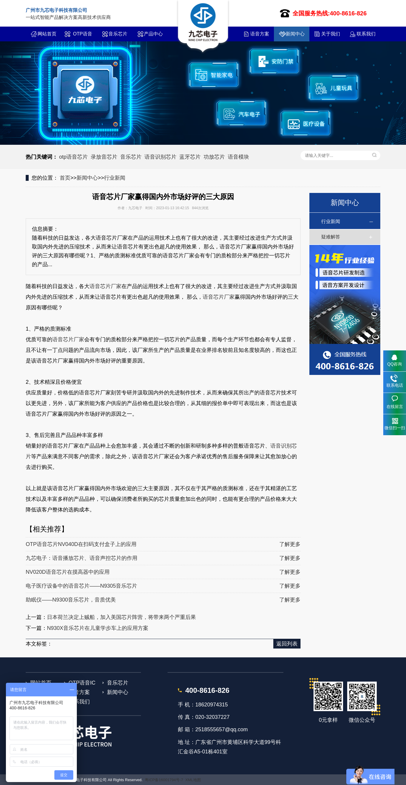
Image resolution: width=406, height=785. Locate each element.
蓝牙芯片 (190, 157)
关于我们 (330, 33)
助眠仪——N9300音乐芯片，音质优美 (71, 600)
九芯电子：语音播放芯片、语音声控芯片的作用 (81, 558)
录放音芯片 (104, 157)
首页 (65, 178)
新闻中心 (295, 33)
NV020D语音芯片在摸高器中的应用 (68, 572)
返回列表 (287, 644)
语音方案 (259, 33)
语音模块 (238, 157)
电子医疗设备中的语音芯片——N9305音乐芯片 (81, 586)
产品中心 (153, 33)
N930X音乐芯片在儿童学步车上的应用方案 (97, 628)
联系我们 (366, 33)
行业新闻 (114, 178)
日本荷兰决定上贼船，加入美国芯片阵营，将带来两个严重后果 (121, 617)
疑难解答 (330, 236)
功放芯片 (214, 157)
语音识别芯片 (160, 157)
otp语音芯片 (73, 157)
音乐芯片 (117, 33)
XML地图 (193, 780)
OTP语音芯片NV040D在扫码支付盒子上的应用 (81, 544)
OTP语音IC (82, 36)
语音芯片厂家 (105, 286)
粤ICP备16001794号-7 (164, 780)
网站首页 (47, 33)
